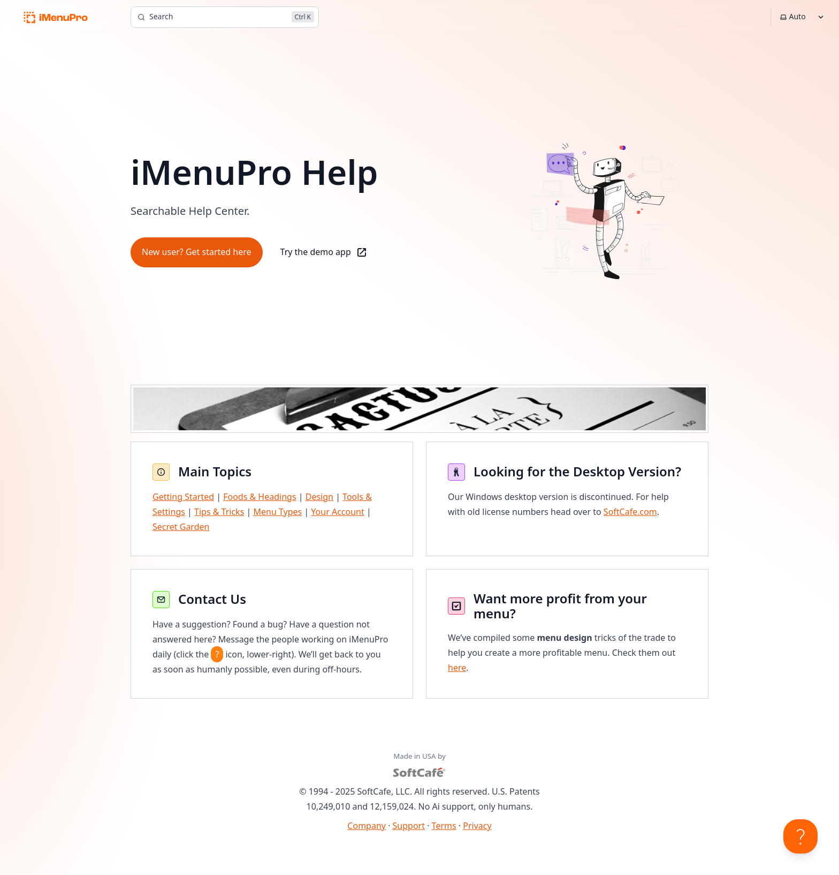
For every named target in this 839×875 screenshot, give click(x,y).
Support (409, 826)
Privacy (477, 826)
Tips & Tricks (219, 512)
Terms (444, 826)
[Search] (225, 17)
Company (366, 826)
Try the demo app (324, 252)
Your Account (337, 512)
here (457, 668)
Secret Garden (180, 527)
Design (319, 497)
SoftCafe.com (630, 512)
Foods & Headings (259, 497)
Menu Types (277, 512)
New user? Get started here (196, 252)
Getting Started (183, 497)
